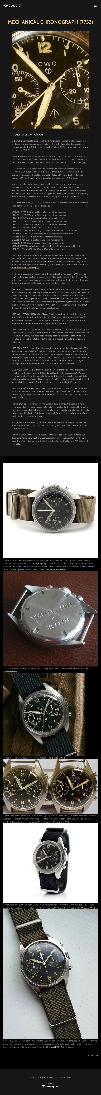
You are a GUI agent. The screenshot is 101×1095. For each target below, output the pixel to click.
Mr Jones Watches (89, 908)
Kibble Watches (58, 569)
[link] (13, 6)
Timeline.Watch (58, 757)
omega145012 (55, 1047)
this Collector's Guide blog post (25, 267)
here (84, 162)
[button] (95, 5)
